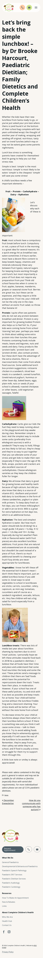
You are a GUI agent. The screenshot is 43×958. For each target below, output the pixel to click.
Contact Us (6, 925)
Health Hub (7, 921)
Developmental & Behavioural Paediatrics (20, 866)
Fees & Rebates (8, 902)
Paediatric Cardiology (11, 887)
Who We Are (7, 917)
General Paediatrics (10, 862)
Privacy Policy (8, 952)
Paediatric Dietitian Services (14, 878)
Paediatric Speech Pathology (14, 870)
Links (4, 906)
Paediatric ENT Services (12, 874)
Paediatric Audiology (11, 883)
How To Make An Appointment (15, 898)
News (6, 795)
